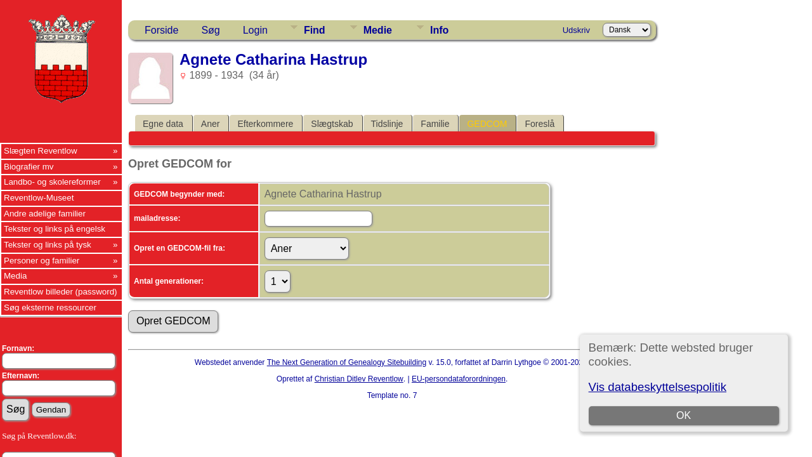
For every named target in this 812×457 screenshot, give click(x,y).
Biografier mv (29, 166)
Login (255, 30)
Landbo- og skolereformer (52, 182)
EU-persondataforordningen (459, 378)
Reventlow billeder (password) (60, 291)
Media (15, 276)
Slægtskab (332, 124)
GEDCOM (487, 124)
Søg (210, 30)
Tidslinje (387, 124)
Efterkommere (265, 124)
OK (683, 415)
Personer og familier (41, 260)
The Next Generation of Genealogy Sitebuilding (347, 362)
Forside (161, 30)
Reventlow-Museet (39, 197)
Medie (377, 30)
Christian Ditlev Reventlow (359, 378)
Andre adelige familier (45, 213)
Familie (435, 124)
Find (314, 30)
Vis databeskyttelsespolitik (657, 387)
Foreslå (539, 124)
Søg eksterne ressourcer (50, 307)
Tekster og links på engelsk (54, 229)
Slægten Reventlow (40, 151)
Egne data (163, 124)
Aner (210, 124)
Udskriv (576, 30)
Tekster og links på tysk (47, 244)
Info (439, 30)
